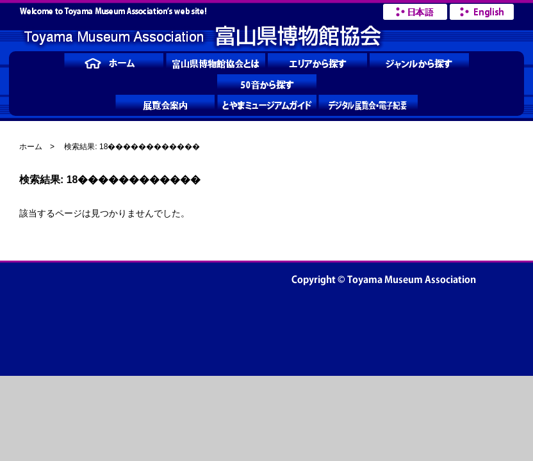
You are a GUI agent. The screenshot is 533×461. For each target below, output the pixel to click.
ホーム (30, 146)
